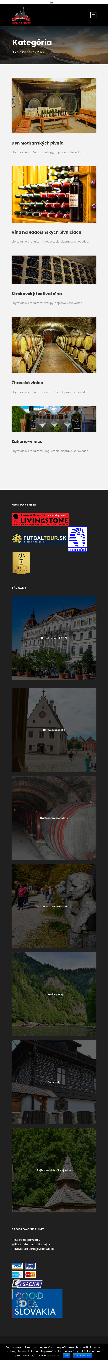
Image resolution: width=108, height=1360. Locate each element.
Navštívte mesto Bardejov (32, 1244)
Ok (66, 1355)
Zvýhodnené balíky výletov (54, 1170)
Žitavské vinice (27, 383)
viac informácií (82, 1355)
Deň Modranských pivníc (37, 143)
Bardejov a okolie (54, 730)
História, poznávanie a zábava (54, 906)
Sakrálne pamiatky (27, 1240)
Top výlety (54, 1082)
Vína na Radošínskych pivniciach (46, 232)
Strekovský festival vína (37, 294)
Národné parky (54, 994)
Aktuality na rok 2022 (54, 638)
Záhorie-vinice (27, 441)
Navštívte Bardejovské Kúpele (35, 1249)
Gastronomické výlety (54, 818)
